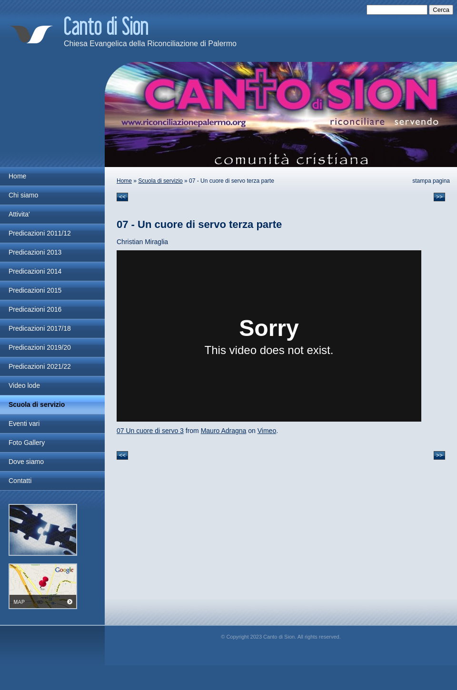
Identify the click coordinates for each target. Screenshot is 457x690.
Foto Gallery (27, 442)
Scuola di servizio (160, 180)
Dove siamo (26, 461)
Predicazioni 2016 (35, 309)
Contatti (20, 480)
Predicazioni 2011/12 (40, 233)
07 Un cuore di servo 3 (150, 430)
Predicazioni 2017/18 (40, 328)
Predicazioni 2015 (35, 290)
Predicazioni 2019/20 (40, 347)
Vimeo (267, 430)
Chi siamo (23, 195)
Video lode (24, 385)
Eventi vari (24, 423)
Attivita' (19, 214)
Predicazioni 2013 (35, 252)
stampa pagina (431, 180)
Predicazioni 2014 (35, 271)
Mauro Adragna (224, 430)
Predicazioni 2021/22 (40, 366)
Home (124, 180)
